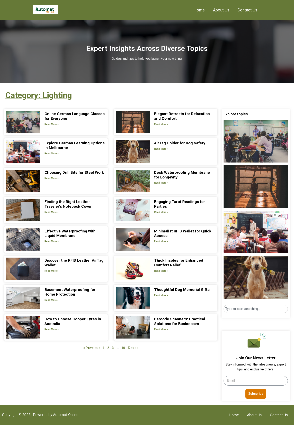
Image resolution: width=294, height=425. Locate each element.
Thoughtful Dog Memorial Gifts (181, 289)
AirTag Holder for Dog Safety (179, 143)
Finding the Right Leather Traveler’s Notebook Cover (68, 204)
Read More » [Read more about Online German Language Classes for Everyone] (52, 124)
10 (123, 347)
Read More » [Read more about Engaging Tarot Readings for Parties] (161, 212)
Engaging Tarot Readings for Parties (179, 204)
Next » (133, 347)
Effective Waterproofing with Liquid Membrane (70, 233)
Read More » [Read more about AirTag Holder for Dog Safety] (161, 148)
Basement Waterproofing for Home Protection (70, 292)
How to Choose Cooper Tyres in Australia (73, 321)
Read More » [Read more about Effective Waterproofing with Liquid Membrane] (52, 241)
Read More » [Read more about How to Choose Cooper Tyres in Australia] (52, 329)
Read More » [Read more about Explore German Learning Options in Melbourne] (52, 153)
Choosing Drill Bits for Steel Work (74, 172)
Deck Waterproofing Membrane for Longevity (182, 174)
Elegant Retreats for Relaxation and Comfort (182, 116)
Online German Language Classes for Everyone (75, 116)
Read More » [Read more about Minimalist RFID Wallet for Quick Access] (161, 241)
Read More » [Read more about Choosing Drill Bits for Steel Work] (52, 178)
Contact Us (247, 10)
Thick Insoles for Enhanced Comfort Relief (178, 262)
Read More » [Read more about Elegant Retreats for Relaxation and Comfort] (161, 124)
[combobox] (256, 309)
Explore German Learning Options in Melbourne (75, 145)
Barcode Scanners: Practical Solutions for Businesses (179, 321)
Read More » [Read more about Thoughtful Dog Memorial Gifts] (161, 295)
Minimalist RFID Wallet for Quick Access (182, 233)
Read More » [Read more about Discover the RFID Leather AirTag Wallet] (52, 270)
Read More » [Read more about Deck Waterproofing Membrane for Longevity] (161, 182)
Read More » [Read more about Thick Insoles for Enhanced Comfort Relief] (161, 270)
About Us (221, 10)
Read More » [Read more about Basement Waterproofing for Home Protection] (52, 300)
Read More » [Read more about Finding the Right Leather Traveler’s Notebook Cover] (52, 212)
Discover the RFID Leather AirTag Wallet (74, 262)
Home (199, 10)
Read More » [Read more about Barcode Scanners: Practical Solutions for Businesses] (161, 329)
